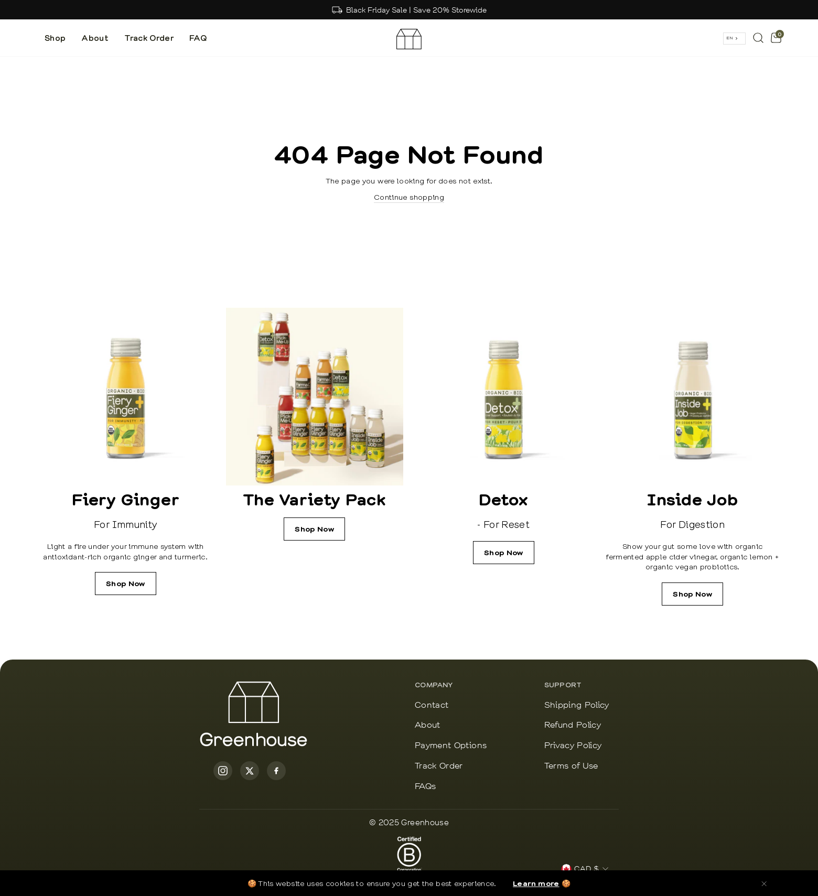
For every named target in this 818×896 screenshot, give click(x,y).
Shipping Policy (576, 704)
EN (730, 37)
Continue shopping (409, 196)
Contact (431, 704)
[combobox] (734, 39)
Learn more (536, 883)
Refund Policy (572, 725)
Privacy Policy (573, 745)
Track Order (149, 38)
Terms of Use (571, 766)
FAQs (425, 786)
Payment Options (451, 745)
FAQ (198, 38)
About (95, 38)
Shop (55, 38)
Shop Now (125, 583)
